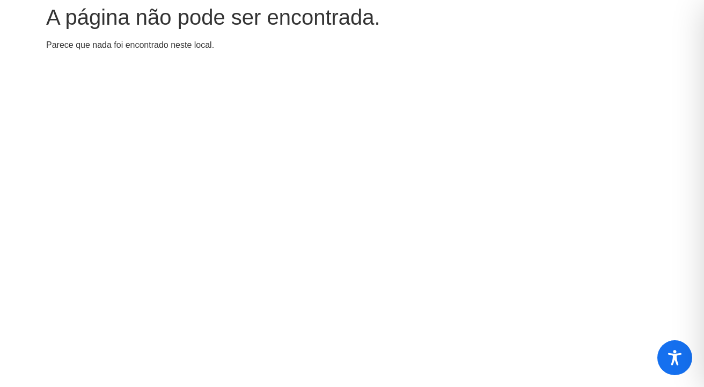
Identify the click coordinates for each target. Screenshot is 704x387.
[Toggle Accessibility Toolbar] (674, 357)
